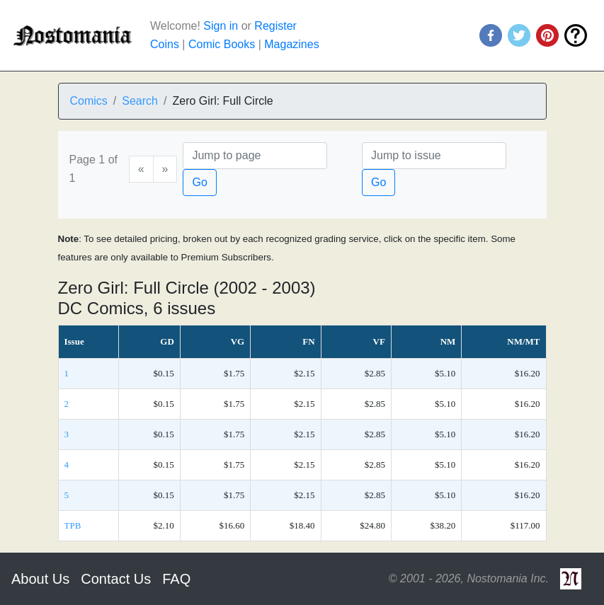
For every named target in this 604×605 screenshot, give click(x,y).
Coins (164, 44)
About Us (40, 579)
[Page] (255, 155)
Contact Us (116, 579)
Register (275, 26)
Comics (89, 101)
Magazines (291, 44)
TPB (72, 525)
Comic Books (221, 44)
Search (140, 101)
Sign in (220, 26)
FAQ (176, 579)
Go (199, 182)
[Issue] (434, 155)
